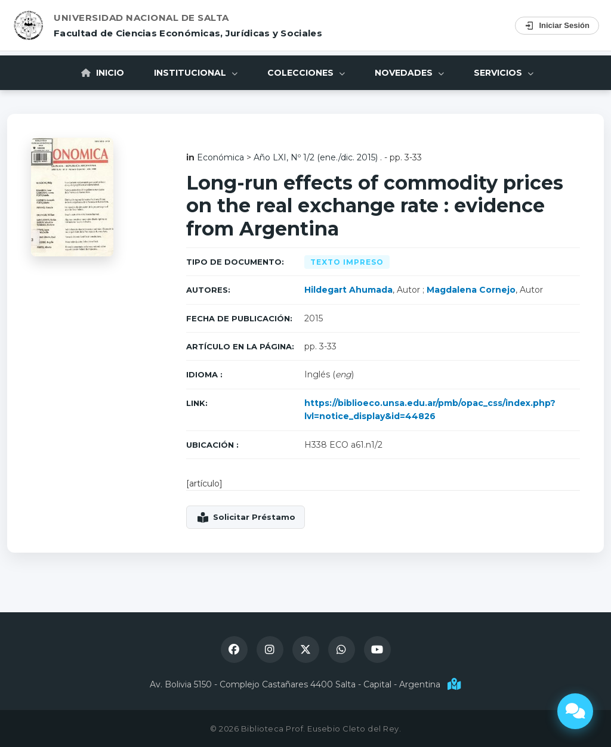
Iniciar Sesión (557, 25)
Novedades (409, 72)
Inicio (102, 72)
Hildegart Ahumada (348, 289)
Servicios (503, 72)
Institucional (195, 72)
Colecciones (306, 72)
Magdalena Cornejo (471, 289)
